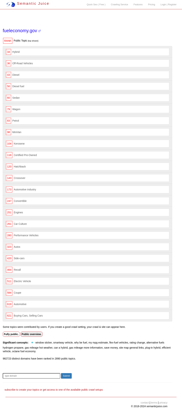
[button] (32, 343)
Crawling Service (119, 4)
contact (145, 402)
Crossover (19, 178)
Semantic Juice (27, 3)
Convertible (20, 200)
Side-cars (19, 258)
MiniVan (16, 132)
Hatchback (20, 166)
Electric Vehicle (22, 281)
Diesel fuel (18, 86)
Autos (17, 246)
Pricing (151, 4)
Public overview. (31, 334)
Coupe (17, 292)
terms (154, 402)
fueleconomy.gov (22, 30)
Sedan (16, 97)
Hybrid (16, 51)
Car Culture (20, 223)
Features (138, 4)
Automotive (20, 304)
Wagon (16, 109)
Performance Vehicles (26, 235)
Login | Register (169, 4)
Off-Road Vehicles (22, 63)
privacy (163, 402)
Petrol (15, 120)
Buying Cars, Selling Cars (28, 315)
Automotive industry (25, 189)
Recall (17, 269)
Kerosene (19, 143)
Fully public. (11, 334)
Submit (66, 376)
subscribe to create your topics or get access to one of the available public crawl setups (54, 389)
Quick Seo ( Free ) (96, 4)
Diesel (15, 74)
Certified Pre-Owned (25, 155)
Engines (18, 212)
